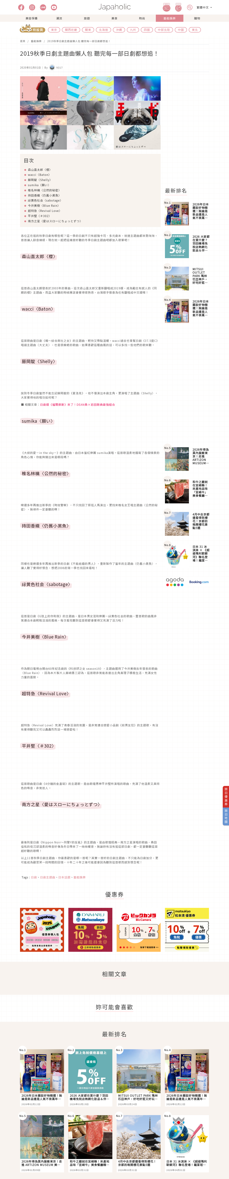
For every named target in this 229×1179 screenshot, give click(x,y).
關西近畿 (71, 29)
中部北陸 (164, 29)
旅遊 (87, 18)
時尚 (142, 18)
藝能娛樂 (170, 18)
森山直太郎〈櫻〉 (40, 169)
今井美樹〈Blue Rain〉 (44, 205)
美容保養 (32, 18)
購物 (197, 18)
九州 (133, 29)
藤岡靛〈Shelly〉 (40, 180)
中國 (181, 29)
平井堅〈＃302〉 (40, 216)
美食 (114, 18)
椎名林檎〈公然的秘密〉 (44, 190)
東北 (195, 29)
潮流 (59, 18)
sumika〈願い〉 (39, 185)
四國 (147, 29)
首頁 (22, 41)
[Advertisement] (189, 129)
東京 (54, 29)
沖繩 (119, 29)
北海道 (103, 29)
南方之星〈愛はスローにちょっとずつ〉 (55, 221)
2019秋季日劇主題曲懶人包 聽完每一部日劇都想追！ (79, 41)
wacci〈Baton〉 (39, 174)
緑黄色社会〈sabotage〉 (45, 200)
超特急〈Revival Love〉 (45, 210)
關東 (88, 29)
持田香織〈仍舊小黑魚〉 (44, 195)
